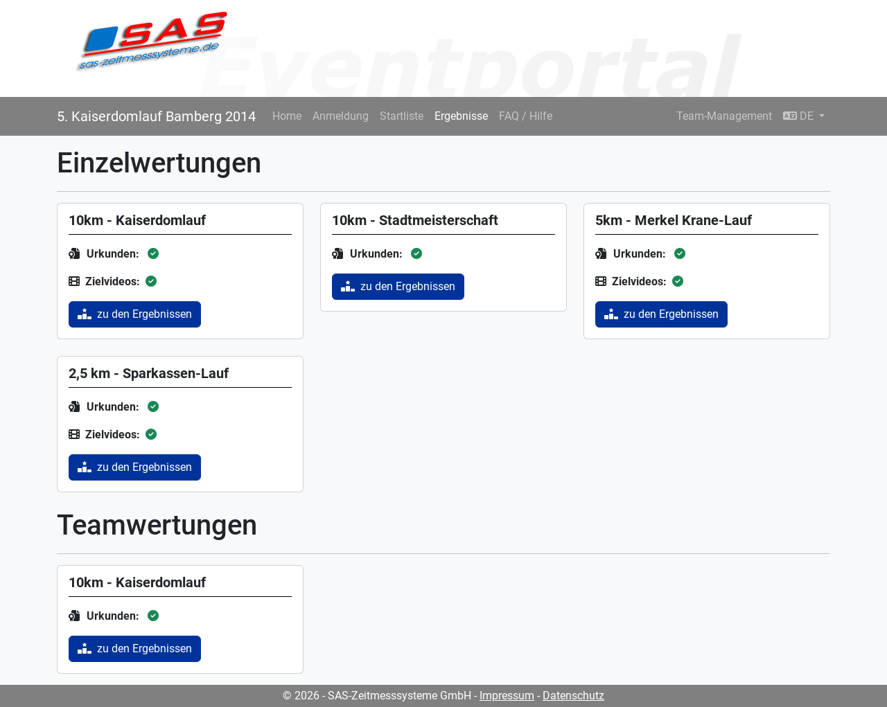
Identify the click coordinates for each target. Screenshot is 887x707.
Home (286, 116)
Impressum (507, 695)
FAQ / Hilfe (525, 116)
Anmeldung (341, 116)
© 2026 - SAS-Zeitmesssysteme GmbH (377, 695)
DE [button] (799, 116)
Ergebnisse (461, 116)
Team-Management (724, 116)
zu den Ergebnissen (135, 314)
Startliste (401, 116)
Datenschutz (573, 695)
